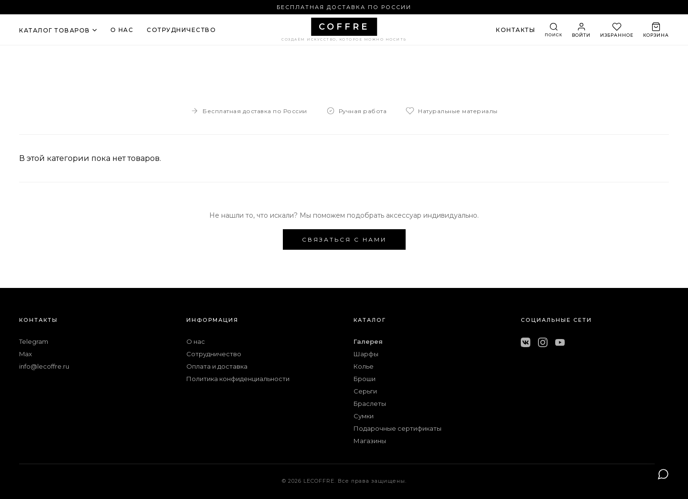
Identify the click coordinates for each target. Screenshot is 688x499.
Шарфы (366, 354)
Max (25, 354)
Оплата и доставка (216, 366)
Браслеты (370, 403)
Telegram (33, 341)
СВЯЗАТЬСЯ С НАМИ (344, 239)
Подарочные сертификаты (397, 428)
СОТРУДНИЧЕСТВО (181, 29)
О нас (195, 341)
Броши (365, 378)
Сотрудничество (213, 354)
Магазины (370, 441)
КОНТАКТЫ (515, 29)
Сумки (364, 416)
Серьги (365, 391)
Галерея (368, 341)
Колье (364, 366)
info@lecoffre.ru (44, 366)
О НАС (122, 29)
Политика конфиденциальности (238, 378)
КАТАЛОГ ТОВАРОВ (58, 30)
